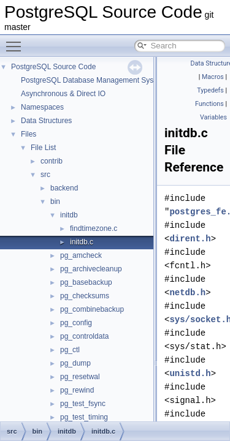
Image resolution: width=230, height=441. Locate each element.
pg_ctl (70, 349)
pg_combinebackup (92, 309)
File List (43, 147)
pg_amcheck (81, 255)
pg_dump (75, 363)
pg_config (76, 322)
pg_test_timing (84, 417)
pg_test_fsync (82, 403)
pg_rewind (77, 390)
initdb (69, 215)
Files (28, 134)
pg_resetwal (80, 376)
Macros (213, 77)
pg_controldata (84, 336)
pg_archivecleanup (91, 269)
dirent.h (189, 238)
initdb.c (81, 242)
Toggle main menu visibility (16, 41)
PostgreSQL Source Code (53, 66)
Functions (209, 104)
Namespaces (42, 107)
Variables (213, 117)
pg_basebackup (86, 282)
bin (55, 201)
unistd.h (189, 373)
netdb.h (187, 292)
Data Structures (46, 120)
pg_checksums (84, 296)
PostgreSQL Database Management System (93, 80)
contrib (51, 161)
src (45, 174)
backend (64, 188)
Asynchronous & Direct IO (63, 93)
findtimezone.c (93, 228)
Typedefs (210, 90)
